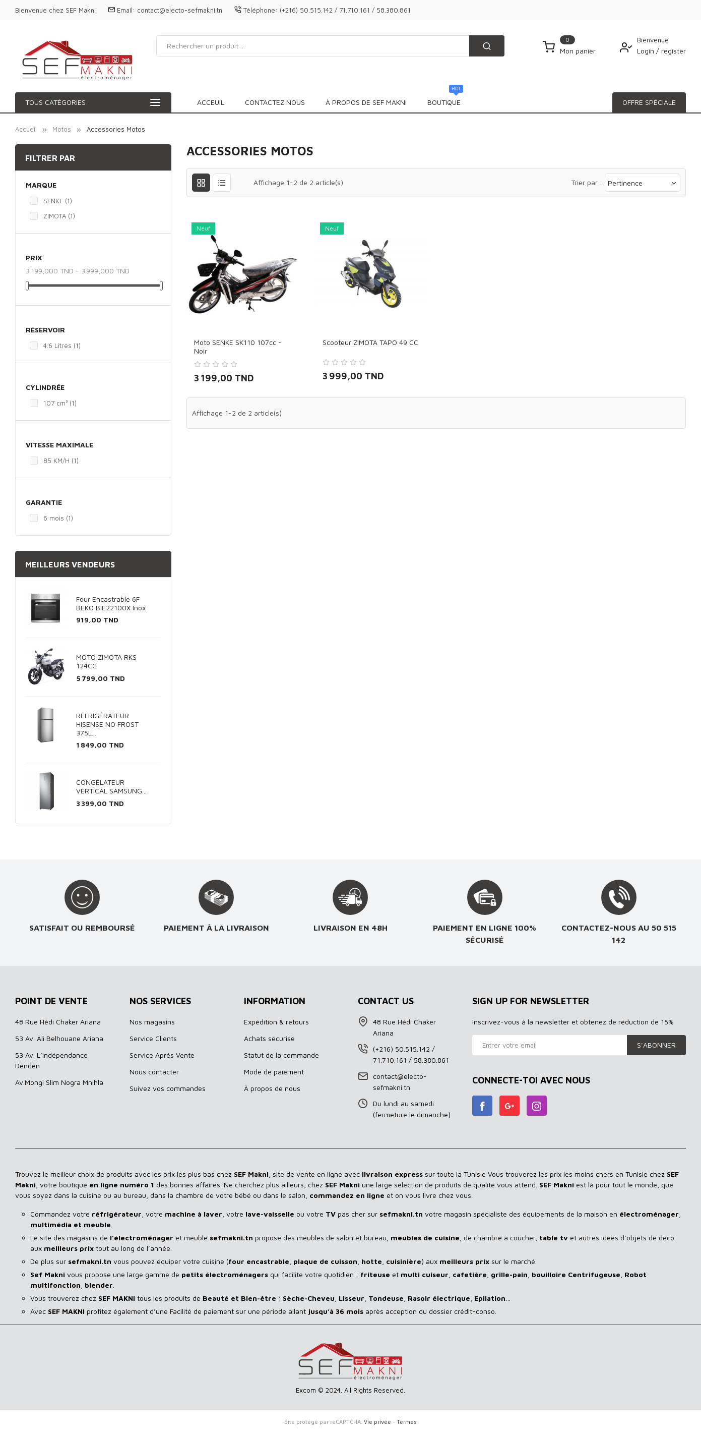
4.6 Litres (62, 345)
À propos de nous (272, 1088)
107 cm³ (60, 403)
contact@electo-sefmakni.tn (179, 10)
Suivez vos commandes (168, 1088)
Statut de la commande (281, 1055)
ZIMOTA (59, 216)
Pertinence (642, 183)
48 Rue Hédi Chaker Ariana (58, 1021)
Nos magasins (152, 1021)
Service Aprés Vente (162, 1055)
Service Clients (153, 1038)
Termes (407, 1421)
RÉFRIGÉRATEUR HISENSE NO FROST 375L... (107, 724)
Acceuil (210, 102)
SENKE (57, 201)
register (673, 50)
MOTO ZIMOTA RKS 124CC (106, 661)
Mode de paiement (274, 1071)
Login (646, 50)
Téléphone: (260, 10)
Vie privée (377, 1421)
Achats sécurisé (269, 1038)
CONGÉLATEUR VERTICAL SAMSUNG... (111, 786)
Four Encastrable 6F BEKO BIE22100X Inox (111, 603)
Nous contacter (154, 1071)
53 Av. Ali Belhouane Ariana (59, 1038)
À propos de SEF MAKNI (341, 102)
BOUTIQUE (263, 99)
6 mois (58, 518)
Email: (126, 10)
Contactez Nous (435, 102)
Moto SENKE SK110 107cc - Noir (238, 346)
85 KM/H (61, 460)
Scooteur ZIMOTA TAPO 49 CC (370, 342)
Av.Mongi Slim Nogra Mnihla (59, 1082)
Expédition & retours (276, 1021)
